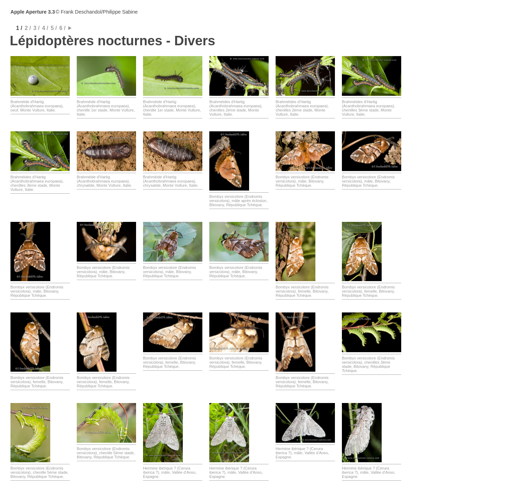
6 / (62, 28)
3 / (36, 28)
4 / (45, 28)
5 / (54, 28)
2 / (28, 28)
